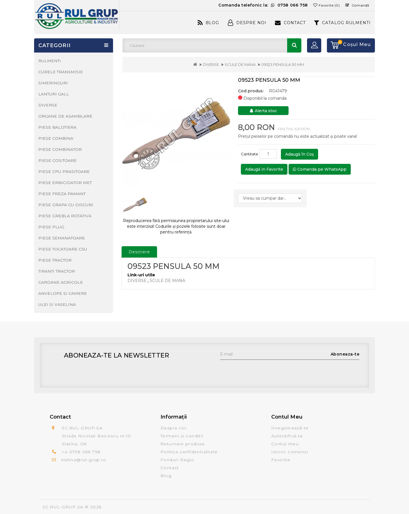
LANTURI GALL (53, 94)
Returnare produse (182, 443)
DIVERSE (211, 64)
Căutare (294, 45)
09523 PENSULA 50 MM (282, 64)
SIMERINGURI (53, 82)
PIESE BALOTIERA (57, 127)
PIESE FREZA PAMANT (61, 193)
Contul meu (285, 443)
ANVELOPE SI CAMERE (62, 293)
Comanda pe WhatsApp (320, 169)
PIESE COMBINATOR (60, 149)
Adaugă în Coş (299, 154)
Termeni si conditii (181, 435)
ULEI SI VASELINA (57, 304)
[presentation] (263, 371)
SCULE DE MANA (240, 64)
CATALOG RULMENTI (342, 23)
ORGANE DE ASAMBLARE (65, 116)
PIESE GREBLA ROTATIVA (64, 215)
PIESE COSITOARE (57, 160)
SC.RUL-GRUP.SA (63, 506)
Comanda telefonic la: (263, 5)
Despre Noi (247, 23)
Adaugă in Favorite (264, 169)
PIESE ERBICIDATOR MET (65, 182)
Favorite (280, 459)
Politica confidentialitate (189, 451)
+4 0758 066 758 (81, 451)
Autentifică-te (287, 435)
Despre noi (173, 428)
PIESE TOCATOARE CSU (62, 249)
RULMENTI (49, 60)
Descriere (139, 251)
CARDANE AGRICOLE (60, 282)
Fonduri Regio (177, 459)
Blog (208, 23)
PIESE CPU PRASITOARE (64, 171)
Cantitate (249, 154)
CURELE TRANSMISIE (60, 71)
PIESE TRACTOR (55, 260)
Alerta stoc (263, 110)
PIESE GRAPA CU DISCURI (65, 204)
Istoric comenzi (289, 451)
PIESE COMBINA (55, 138)
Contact (290, 23)
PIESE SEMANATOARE (61, 238)
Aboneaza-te (345, 354)
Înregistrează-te (289, 428)
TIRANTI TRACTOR (56, 271)
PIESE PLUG (51, 226)
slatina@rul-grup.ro (83, 459)
